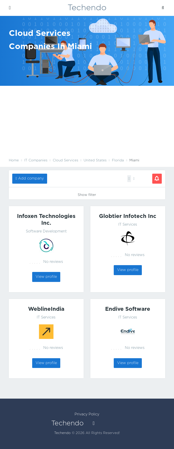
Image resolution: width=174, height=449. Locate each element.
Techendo (87, 8)
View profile (46, 277)
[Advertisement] (87, 123)
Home (14, 160)
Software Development (46, 231)
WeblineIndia (46, 309)
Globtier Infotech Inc (127, 216)
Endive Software (127, 309)
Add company (31, 178)
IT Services (127, 224)
